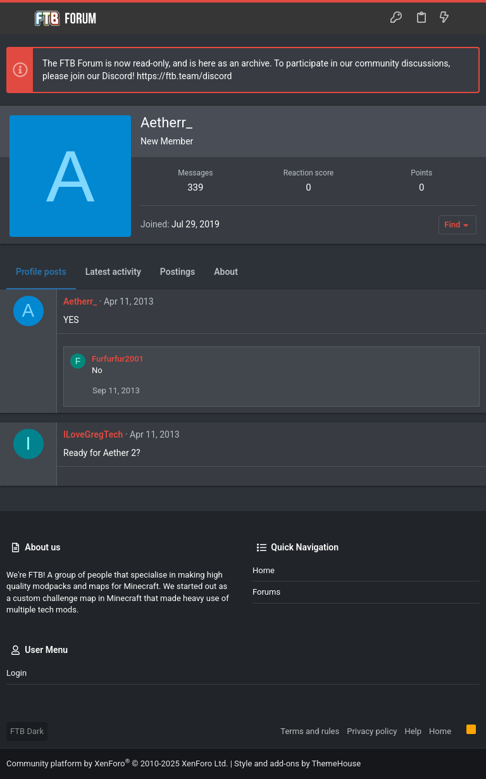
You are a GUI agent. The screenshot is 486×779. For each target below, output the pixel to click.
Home (263, 570)
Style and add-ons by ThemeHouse (297, 763)
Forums (266, 592)
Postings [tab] (177, 272)
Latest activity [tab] (113, 272)
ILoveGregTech (93, 434)
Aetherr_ (80, 301)
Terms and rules (309, 731)
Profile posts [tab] (41, 272)
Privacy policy (372, 731)
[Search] (467, 18)
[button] (19, 18)
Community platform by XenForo (117, 763)
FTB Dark (27, 731)
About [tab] (226, 272)
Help (412, 731)
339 (195, 187)
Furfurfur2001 (118, 359)
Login (16, 673)
